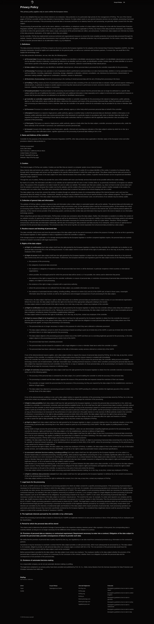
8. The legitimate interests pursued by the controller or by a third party (46, 514)
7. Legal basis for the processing (32, 482)
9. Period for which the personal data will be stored (39, 524)
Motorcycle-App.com (84, 601)
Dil (124, 2)
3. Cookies (24, 163)
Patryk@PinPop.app (31, 155)
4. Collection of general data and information (37, 200)
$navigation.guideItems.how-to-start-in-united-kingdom (120, 594)
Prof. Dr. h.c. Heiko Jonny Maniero (86, 567)
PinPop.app (81, 591)
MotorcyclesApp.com (84, 599)
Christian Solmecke (26, 569)
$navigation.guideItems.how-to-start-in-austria (120, 609)
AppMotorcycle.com (84, 604)
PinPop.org (81, 593)
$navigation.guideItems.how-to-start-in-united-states (120, 589)
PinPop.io (81, 596)
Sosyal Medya (118, 2)
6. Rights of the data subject (30, 243)
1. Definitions (25, 44)
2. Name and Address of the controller (34, 135)
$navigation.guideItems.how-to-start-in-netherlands (119, 605)
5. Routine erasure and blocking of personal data (38, 228)
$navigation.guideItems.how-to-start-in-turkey (120, 602)
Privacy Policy (29, 7)
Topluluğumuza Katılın (55, 588)
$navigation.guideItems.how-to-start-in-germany (119, 598)
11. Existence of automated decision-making (36, 560)
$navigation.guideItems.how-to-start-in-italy (120, 612)
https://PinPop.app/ (32, 157)
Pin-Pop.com (82, 588)
